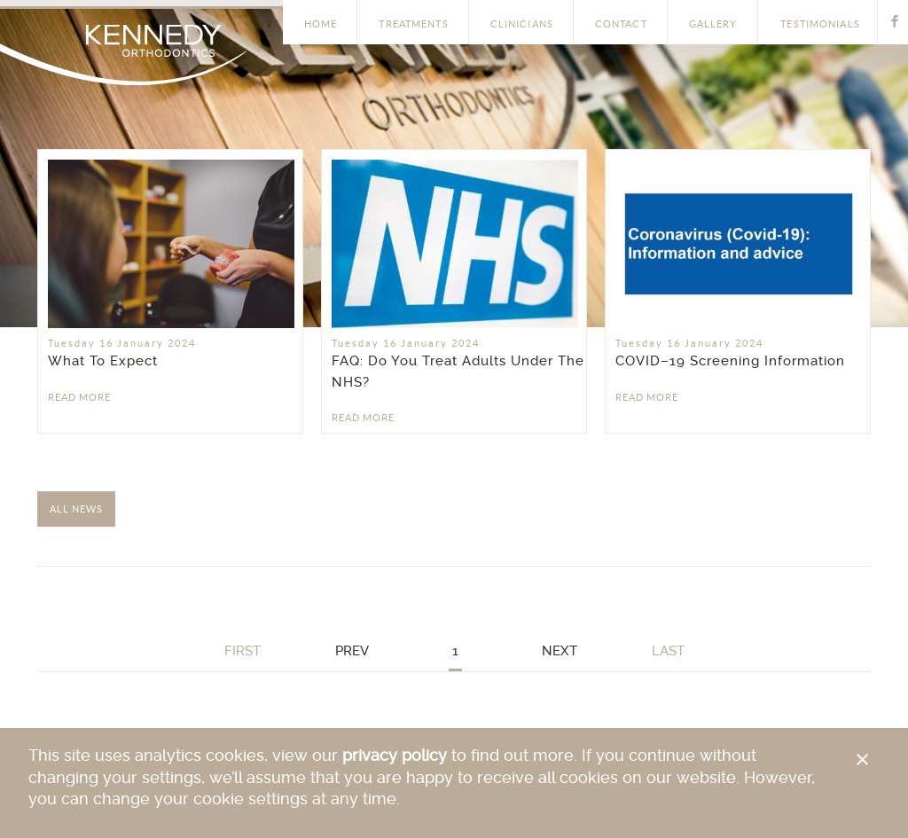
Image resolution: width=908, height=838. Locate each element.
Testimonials (819, 24)
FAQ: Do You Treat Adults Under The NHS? (458, 371)
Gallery (713, 24)
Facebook (894, 20)
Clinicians (521, 24)
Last (668, 651)
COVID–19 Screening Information (730, 361)
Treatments (413, 24)
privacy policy (394, 756)
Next (559, 651)
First (242, 651)
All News (76, 509)
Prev (352, 651)
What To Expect (103, 361)
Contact (621, 24)
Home (320, 24)
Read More (79, 397)
